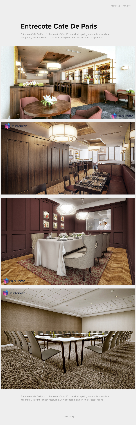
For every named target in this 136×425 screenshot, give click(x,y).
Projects (127, 6)
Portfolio (115, 6)
